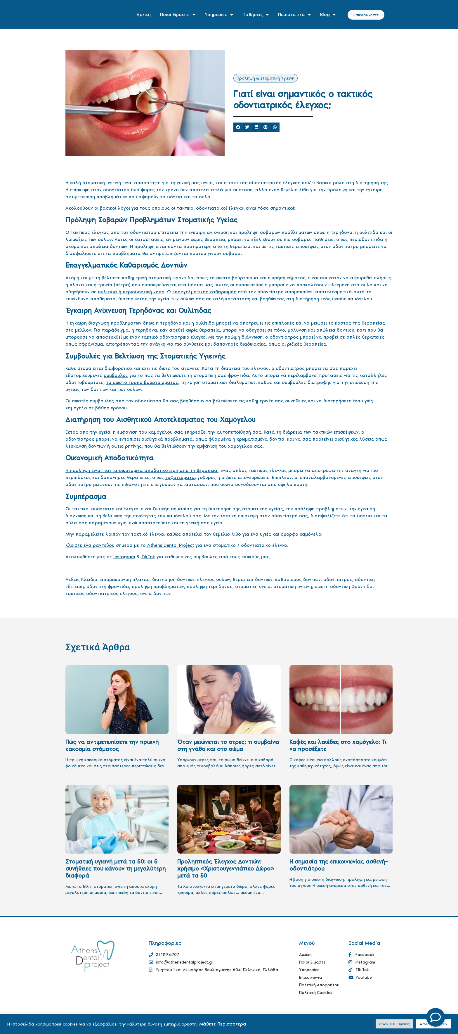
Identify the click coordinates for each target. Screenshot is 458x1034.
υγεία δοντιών (155, 593)
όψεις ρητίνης (126, 446)
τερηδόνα (171, 323)
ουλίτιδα (205, 323)
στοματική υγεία (253, 586)
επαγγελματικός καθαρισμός (204, 291)
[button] (238, 127)
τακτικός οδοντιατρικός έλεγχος (101, 593)
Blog (328, 14)
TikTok (148, 556)
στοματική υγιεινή (292, 586)
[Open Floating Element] (435, 1017)
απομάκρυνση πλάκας (125, 579)
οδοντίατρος (337, 579)
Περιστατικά (294, 14)
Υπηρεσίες (219, 14)
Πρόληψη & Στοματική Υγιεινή (265, 78)
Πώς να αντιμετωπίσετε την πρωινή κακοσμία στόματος (112, 745)
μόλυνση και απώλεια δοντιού (321, 330)
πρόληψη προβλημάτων (158, 586)
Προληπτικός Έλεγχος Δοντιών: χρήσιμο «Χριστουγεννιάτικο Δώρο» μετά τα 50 (225, 868)
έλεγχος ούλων (213, 579)
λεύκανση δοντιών (85, 446)
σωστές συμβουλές (93, 401)
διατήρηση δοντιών (173, 579)
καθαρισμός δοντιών (298, 579)
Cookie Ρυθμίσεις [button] (394, 1024)
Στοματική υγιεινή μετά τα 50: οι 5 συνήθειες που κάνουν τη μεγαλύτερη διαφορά (115, 868)
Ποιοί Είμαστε (177, 14)
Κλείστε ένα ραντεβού (89, 545)
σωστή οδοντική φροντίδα (344, 586)
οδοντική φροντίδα (107, 586)
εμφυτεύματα (180, 477)
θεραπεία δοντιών (253, 579)
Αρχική (143, 14)
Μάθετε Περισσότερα (222, 1024)
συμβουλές (116, 375)
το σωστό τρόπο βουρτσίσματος (142, 382)
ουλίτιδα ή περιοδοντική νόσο (131, 291)
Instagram (124, 556)
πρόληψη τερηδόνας (210, 586)
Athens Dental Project (170, 545)
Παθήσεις (255, 14)
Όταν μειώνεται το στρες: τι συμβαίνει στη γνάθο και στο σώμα (228, 745)
